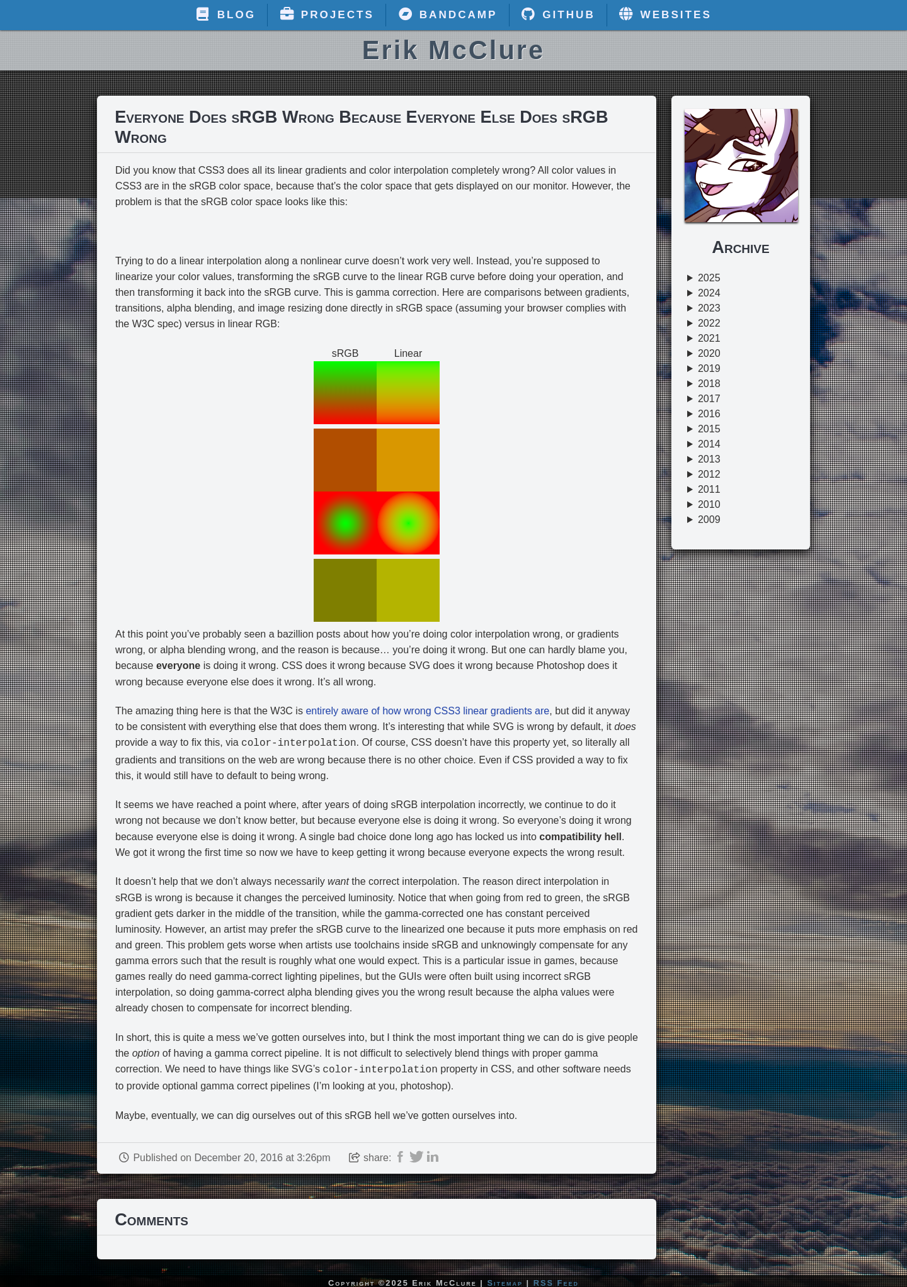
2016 (709, 413)
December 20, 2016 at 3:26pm (262, 1155)
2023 (709, 308)
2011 (709, 489)
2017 (709, 398)
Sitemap (505, 1280)
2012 (709, 474)
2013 (709, 459)
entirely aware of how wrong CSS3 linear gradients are (427, 710)
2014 (709, 444)
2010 (709, 504)
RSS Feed (556, 1280)
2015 (709, 429)
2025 (709, 278)
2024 (709, 293)
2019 (709, 368)
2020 (709, 353)
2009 (709, 519)
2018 (709, 383)
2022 (709, 323)
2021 (709, 338)
